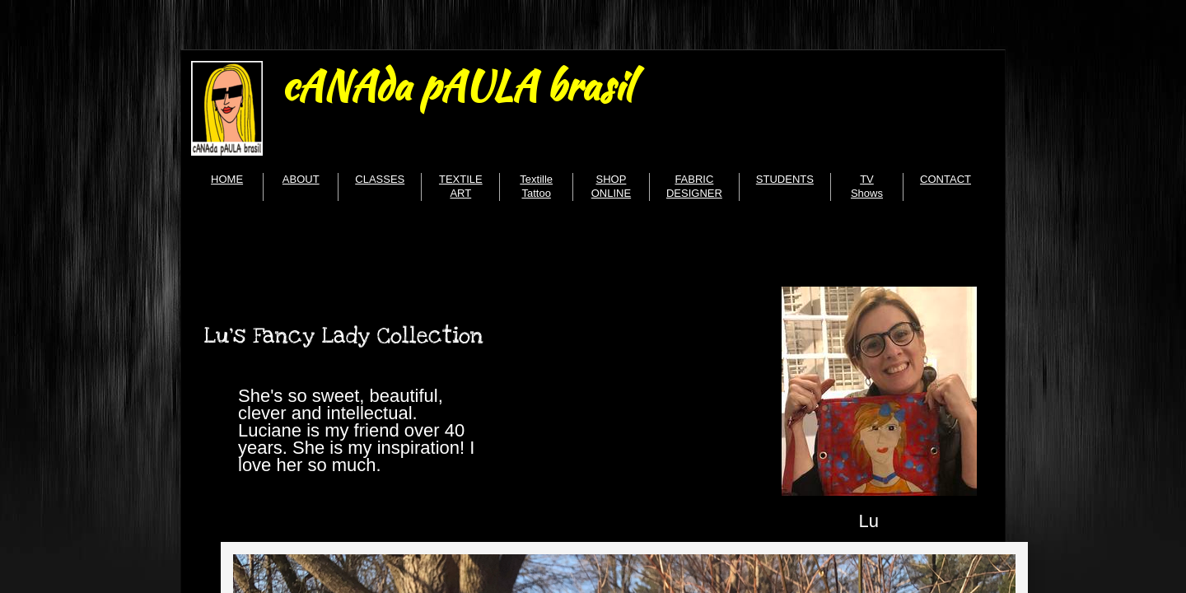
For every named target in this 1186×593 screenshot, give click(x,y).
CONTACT (945, 179)
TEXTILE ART (461, 186)
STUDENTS (785, 179)
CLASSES (379, 179)
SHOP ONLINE (611, 186)
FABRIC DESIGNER (694, 186)
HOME (227, 179)
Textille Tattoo (536, 186)
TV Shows (867, 186)
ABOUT (301, 179)
